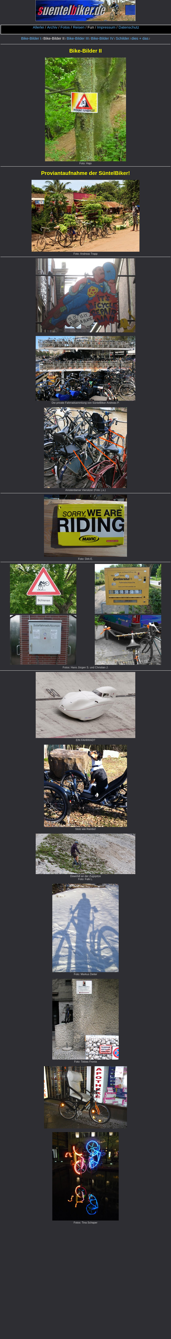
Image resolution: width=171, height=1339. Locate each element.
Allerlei (38, 27)
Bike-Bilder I (31, 38)
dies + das (139, 38)
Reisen (79, 27)
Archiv (52, 27)
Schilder (122, 38)
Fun (90, 27)
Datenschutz (129, 27)
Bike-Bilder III (78, 38)
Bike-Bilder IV (102, 38)
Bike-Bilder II (53, 38)
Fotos (65, 27)
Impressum (106, 27)
